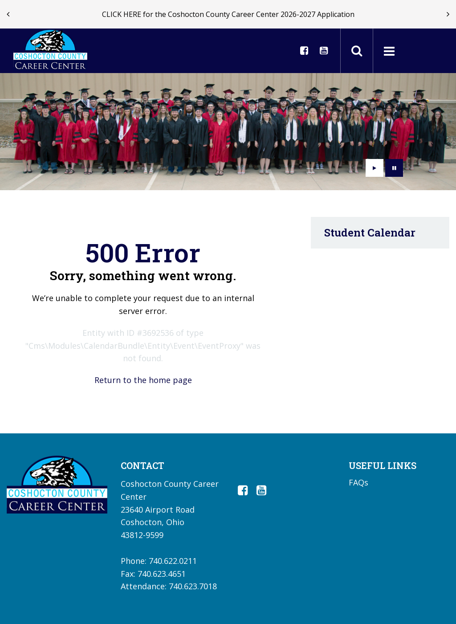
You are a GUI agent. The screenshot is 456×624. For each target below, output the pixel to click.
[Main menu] (389, 51)
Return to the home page (143, 380)
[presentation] (8, 14)
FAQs (358, 482)
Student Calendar (369, 232)
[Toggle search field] (357, 51)
